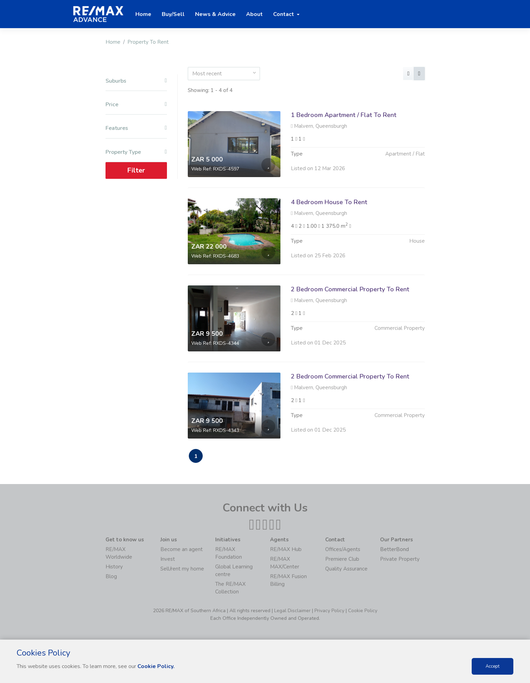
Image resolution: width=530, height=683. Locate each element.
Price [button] (136, 104)
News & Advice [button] (215, 14)
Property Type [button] (136, 152)
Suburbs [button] (136, 81)
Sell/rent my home (182, 568)
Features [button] (136, 128)
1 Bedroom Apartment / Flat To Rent (343, 115)
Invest (167, 559)
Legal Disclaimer (292, 610)
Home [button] (143, 14)
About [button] (254, 14)
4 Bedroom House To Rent (329, 202)
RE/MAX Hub (286, 549)
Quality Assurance (346, 568)
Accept (492, 666)
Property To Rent (148, 42)
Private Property (400, 559)
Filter (136, 170)
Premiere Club (342, 559)
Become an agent (181, 549)
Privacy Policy (329, 610)
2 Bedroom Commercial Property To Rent (350, 292)
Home (113, 42)
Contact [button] (284, 14)
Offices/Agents (342, 549)
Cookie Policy (362, 610)
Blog (111, 576)
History (114, 566)
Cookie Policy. (156, 666)
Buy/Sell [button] (173, 14)
